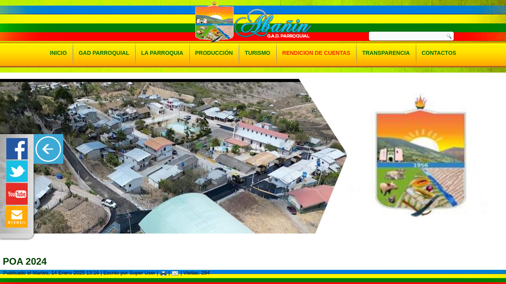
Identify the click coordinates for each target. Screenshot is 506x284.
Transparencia (386, 53)
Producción (214, 53)
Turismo (257, 53)
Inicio (58, 53)
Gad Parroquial (104, 53)
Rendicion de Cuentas (316, 53)
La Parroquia (162, 53)
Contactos (439, 53)
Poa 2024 (25, 261)
